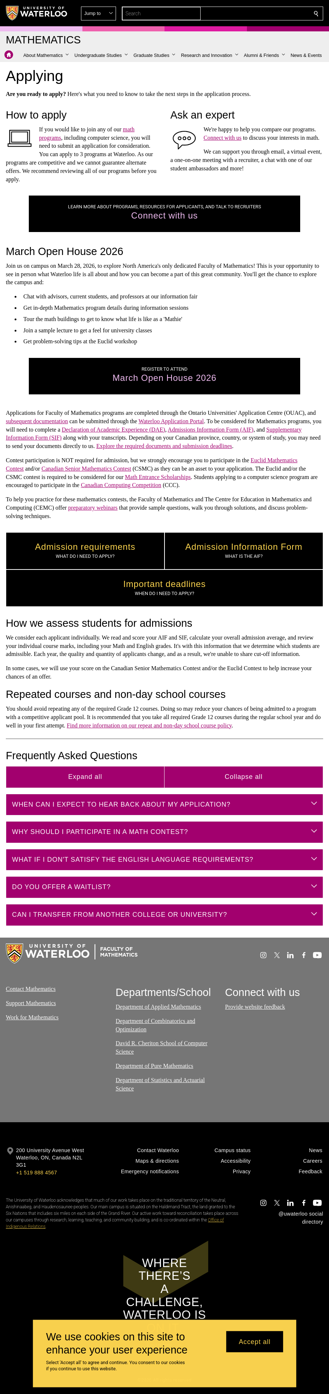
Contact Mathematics (30, 989)
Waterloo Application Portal (171, 421)
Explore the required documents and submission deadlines (164, 446)
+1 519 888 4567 (36, 1172)
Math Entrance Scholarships (158, 477)
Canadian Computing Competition (121, 485)
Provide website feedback (255, 1007)
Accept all (255, 1341)
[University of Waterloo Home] (37, 13)
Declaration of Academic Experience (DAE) (113, 429)
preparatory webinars (93, 508)
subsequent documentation (37, 421)
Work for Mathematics (32, 1017)
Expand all (85, 776)
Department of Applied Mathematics (158, 1007)
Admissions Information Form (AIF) (210, 429)
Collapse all (244, 776)
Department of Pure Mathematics (154, 1066)
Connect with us (222, 137)
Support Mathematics (31, 1003)
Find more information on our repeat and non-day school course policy (149, 725)
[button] (263, 13)
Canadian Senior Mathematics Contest (86, 469)
